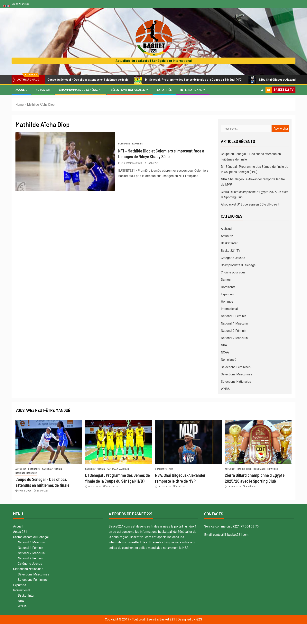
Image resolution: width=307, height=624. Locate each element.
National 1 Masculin (234, 323)
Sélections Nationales (128, 89)
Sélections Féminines (236, 367)
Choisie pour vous (233, 272)
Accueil (21, 89)
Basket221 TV (230, 250)
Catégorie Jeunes (233, 258)
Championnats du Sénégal (78, 89)
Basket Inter (229, 243)
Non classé (228, 360)
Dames (226, 279)
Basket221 (153, 163)
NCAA (225, 352)
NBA (224, 345)
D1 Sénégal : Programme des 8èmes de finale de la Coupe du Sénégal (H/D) (193, 80)
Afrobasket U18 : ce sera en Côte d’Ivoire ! (250, 204)
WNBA (225, 389)
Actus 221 (43, 89)
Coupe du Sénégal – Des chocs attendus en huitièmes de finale (87, 80)
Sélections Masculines (236, 374)
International (191, 89)
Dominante (124, 144)
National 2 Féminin (233, 331)
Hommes (227, 301)
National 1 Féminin (233, 316)
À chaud (226, 229)
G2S (199, 619)
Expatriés (164, 89)
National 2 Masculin (234, 338)
